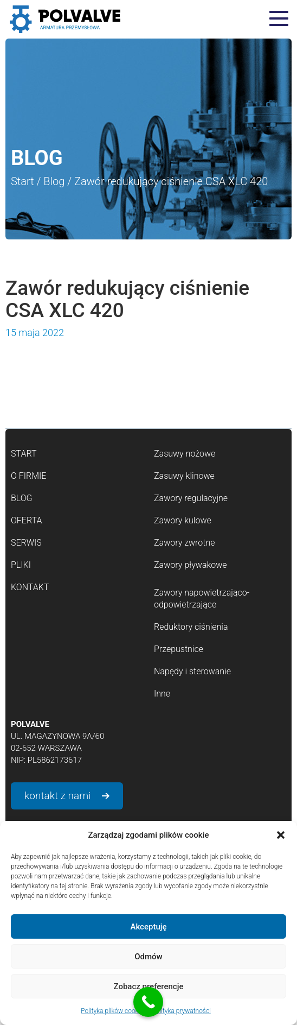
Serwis (26, 542)
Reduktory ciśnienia (191, 627)
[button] (280, 835)
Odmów (148, 956)
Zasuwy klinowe (184, 476)
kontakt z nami (57, 795)
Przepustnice (178, 649)
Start (22, 181)
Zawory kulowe (182, 520)
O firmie (28, 476)
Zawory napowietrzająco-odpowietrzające (201, 598)
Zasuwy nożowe (184, 453)
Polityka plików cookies (113, 1011)
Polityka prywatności (181, 1011)
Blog (53, 181)
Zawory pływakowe (190, 565)
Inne (162, 693)
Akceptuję (148, 927)
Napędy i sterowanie (192, 671)
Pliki (21, 565)
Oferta (26, 520)
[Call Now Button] (148, 1002)
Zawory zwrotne (184, 542)
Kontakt (30, 587)
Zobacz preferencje (149, 986)
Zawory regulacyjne (191, 498)
